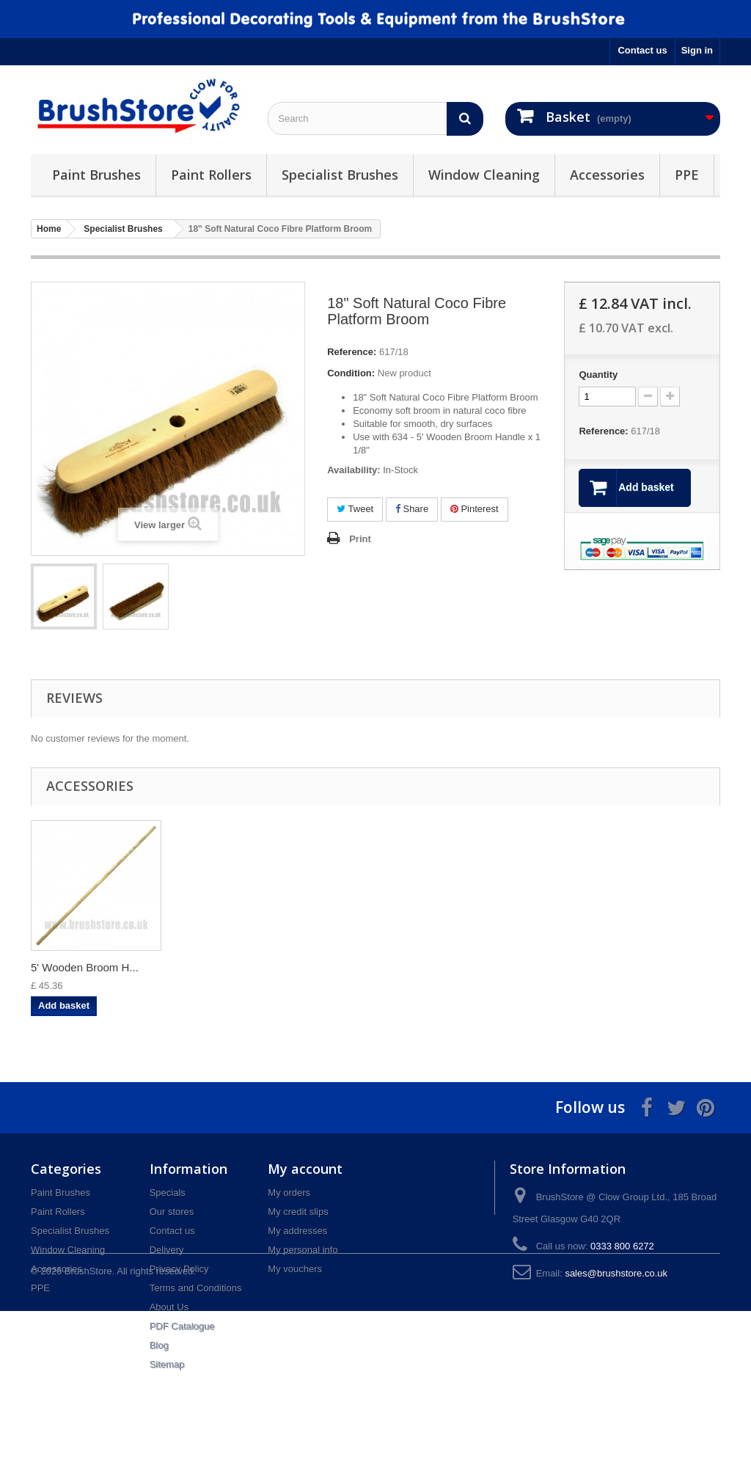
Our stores (172, 1211)
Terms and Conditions (196, 1287)
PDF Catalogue (182, 1326)
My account (305, 1168)
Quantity (598, 374)
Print (360, 538)
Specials (168, 1192)
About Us (169, 1306)
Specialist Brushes (340, 174)
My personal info (302, 1249)
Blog (159, 1345)
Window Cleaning (484, 174)
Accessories (607, 174)
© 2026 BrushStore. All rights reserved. (113, 1417)
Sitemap (167, 1364)
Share (411, 508)
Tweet (355, 508)
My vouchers (295, 1268)
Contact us (642, 50)
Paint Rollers (211, 174)
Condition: (351, 373)
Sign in (697, 50)
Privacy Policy (179, 1268)
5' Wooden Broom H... (85, 967)
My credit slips (298, 1211)
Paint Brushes (96, 174)
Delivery (167, 1249)
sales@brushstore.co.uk (616, 1273)
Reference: (351, 351)
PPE (687, 174)
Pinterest (474, 508)
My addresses (297, 1230)
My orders (289, 1192)
